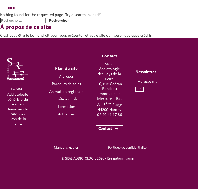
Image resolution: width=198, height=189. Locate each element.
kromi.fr (131, 159)
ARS (15, 114)
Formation (66, 107)
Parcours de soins (66, 84)
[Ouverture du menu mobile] (179, 19)
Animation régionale (66, 92)
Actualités (66, 114)
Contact (105, 129)
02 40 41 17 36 (109, 115)
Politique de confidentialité (127, 148)
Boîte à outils (66, 99)
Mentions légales (66, 148)
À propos (66, 76)
